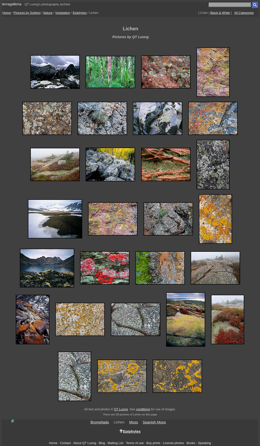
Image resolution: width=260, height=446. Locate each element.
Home (6, 13)
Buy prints (153, 443)
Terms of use (135, 443)
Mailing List (115, 443)
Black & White (220, 13)
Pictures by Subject (27, 13)
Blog (102, 443)
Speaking (204, 443)
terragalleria (11, 4)
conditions (143, 409)
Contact (65, 443)
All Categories (244, 13)
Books (191, 443)
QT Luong (121, 409)
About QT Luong (84, 443)
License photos (173, 443)
